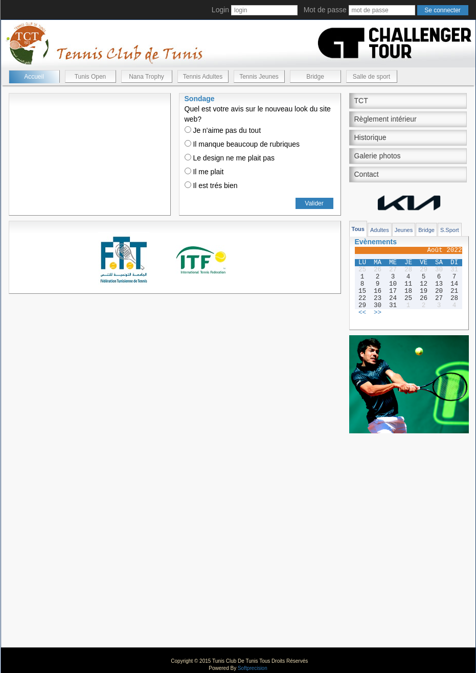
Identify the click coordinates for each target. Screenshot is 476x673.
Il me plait (204, 172)
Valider (314, 203)
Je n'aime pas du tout (223, 130)
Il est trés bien (211, 185)
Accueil (34, 76)
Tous (358, 229)
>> (377, 312)
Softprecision (252, 668)
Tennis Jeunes (259, 76)
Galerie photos (377, 156)
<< (362, 312)
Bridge (315, 76)
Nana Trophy (146, 76)
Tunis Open (90, 76)
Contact (366, 174)
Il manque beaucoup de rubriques (242, 144)
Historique (370, 137)
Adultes (379, 230)
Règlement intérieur (385, 119)
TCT (361, 101)
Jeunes (404, 230)
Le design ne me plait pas (230, 158)
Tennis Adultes (202, 76)
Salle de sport (371, 76)
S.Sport (449, 230)
